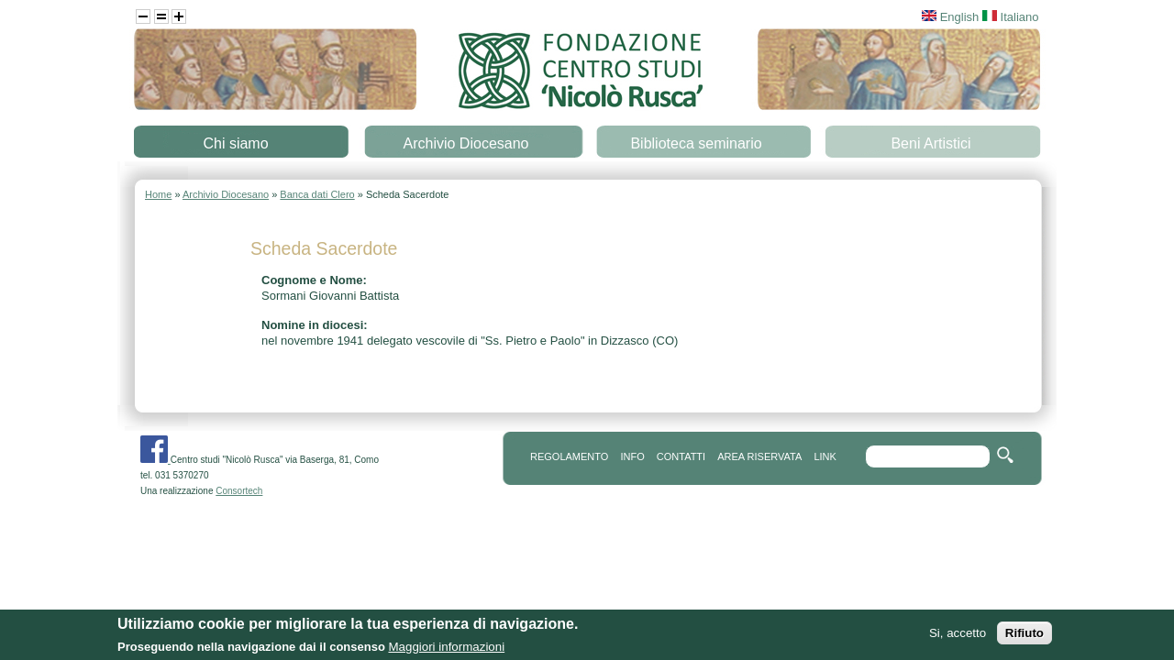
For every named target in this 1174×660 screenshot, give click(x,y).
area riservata (759, 456)
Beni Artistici (930, 143)
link (825, 456)
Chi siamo (235, 143)
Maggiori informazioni (446, 647)
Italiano (1010, 17)
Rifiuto (1024, 633)
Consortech (239, 491)
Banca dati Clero (317, 194)
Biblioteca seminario (695, 143)
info (632, 456)
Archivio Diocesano (466, 143)
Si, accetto (957, 633)
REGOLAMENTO (569, 456)
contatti (681, 456)
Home (158, 194)
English (950, 17)
